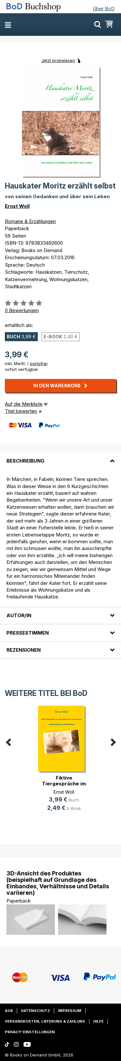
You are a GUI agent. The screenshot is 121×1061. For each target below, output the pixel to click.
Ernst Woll (17, 206)
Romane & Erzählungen (30, 221)
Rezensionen (23, 650)
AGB (9, 1010)
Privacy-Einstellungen (30, 1032)
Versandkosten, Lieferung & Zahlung (45, 1021)
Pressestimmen (27, 633)
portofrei (38, 363)
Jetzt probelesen (58, 60)
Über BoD (104, 8)
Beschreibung (25, 461)
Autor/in (18, 615)
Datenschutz (35, 1010)
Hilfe (98, 1021)
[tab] (60, 457)
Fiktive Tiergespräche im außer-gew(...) (64, 783)
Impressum (69, 1010)
